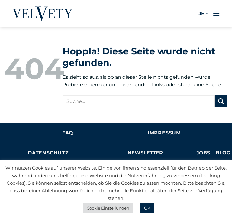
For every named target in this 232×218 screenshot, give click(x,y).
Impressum (164, 133)
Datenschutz (48, 153)
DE (202, 14)
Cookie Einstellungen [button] (108, 208)
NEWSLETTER (145, 153)
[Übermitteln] (221, 101)
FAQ (67, 133)
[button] (216, 13)
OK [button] (147, 208)
